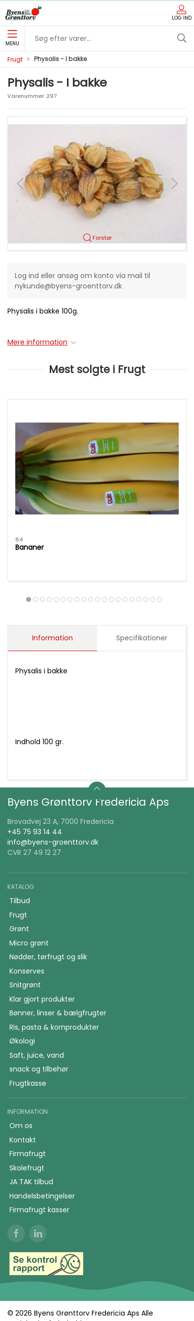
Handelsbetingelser (42, 1196)
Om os (20, 1126)
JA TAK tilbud (31, 1182)
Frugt (15, 59)
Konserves (26, 971)
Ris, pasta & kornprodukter (54, 1027)
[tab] (28, 599)
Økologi (22, 1041)
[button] (97, 183)
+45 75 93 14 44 (34, 832)
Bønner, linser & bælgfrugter (57, 1013)
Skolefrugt (26, 1168)
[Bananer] (97, 468)
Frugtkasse (27, 1083)
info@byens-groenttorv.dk (52, 842)
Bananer (29, 547)
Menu (12, 38)
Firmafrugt (27, 1154)
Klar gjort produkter (42, 999)
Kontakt (22, 1140)
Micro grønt (29, 943)
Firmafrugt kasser (39, 1210)
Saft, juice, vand (36, 1055)
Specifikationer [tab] (141, 638)
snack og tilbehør (38, 1069)
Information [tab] (52, 638)
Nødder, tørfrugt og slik (48, 957)
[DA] (23, 13)
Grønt (19, 929)
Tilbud (19, 901)
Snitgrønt (25, 985)
